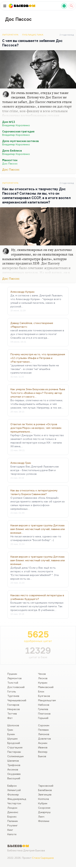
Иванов (42, 747)
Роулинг (12, 825)
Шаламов (13, 760)
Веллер (42, 751)
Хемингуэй (14, 790)
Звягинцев (44, 794)
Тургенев (13, 695)
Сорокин (43, 725)
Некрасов (13, 709)
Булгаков (44, 695)
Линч (41, 816)
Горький (43, 717)
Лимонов (43, 734)
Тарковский (45, 785)
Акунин (42, 742)
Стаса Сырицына (43, 857)
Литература (10, 34)
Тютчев (12, 713)
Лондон (12, 807)
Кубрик (42, 803)
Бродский (13, 742)
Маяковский (45, 687)
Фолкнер (13, 794)
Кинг (10, 829)
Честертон (14, 803)
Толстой (12, 682)
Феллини (43, 820)
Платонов (44, 713)
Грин (10, 729)
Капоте (11, 834)
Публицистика (32, 34)
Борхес (12, 816)
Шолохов (13, 725)
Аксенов (12, 769)
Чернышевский (16, 700)
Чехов (42, 673)
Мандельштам (47, 700)
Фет (10, 717)
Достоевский (16, 687)
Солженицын (15, 756)
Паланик (12, 820)
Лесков (42, 678)
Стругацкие (15, 747)
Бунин (11, 734)
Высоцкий (13, 778)
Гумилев (43, 709)
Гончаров (13, 704)
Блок (41, 691)
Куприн (42, 682)
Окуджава (14, 773)
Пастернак (14, 751)
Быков (42, 756)
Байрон (12, 785)
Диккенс (12, 812)
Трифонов (13, 765)
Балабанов (45, 790)
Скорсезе (44, 807)
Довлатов (44, 738)
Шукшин (12, 738)
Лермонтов (14, 678)
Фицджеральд (16, 798)
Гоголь (11, 691)
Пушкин (12, 673)
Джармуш (44, 812)
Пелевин (43, 729)
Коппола (43, 798)
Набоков (43, 704)
